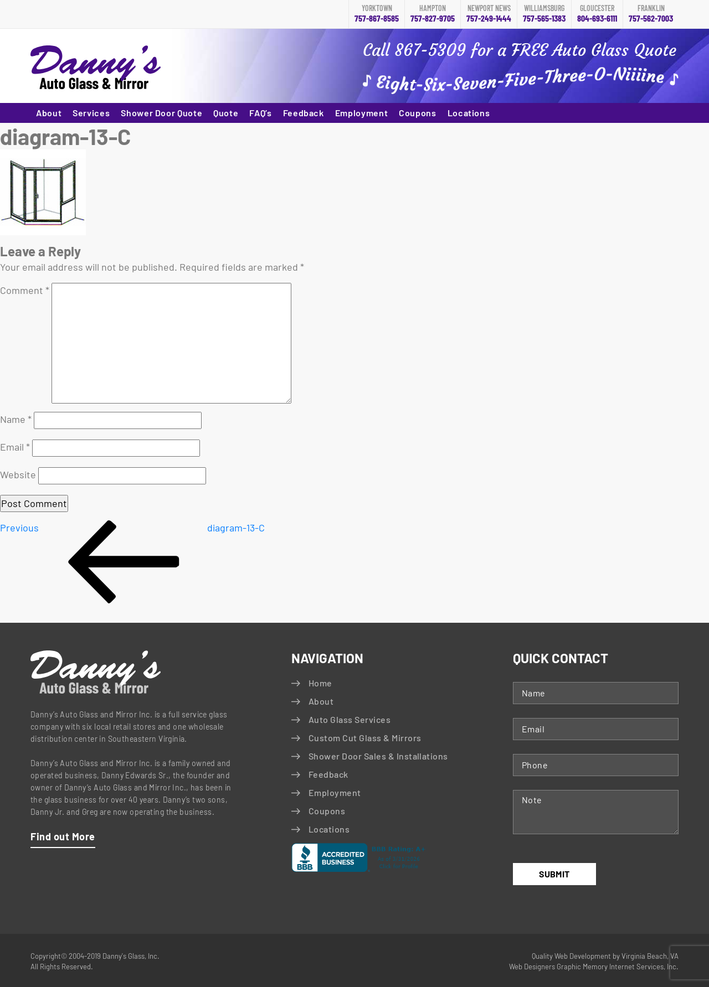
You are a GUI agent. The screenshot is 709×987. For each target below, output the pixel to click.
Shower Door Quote (161, 112)
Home (320, 683)
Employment (361, 112)
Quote (225, 112)
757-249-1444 (488, 13)
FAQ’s (260, 112)
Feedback (303, 112)
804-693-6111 (597, 13)
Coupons (417, 112)
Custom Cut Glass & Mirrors (365, 737)
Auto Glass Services (350, 719)
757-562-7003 (651, 13)
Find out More (62, 836)
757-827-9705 (432, 13)
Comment (24, 290)
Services (91, 112)
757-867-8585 (376, 13)
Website (18, 474)
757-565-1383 (544, 13)
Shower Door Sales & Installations (378, 756)
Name (16, 419)
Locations (469, 112)
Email (15, 447)
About (48, 112)
